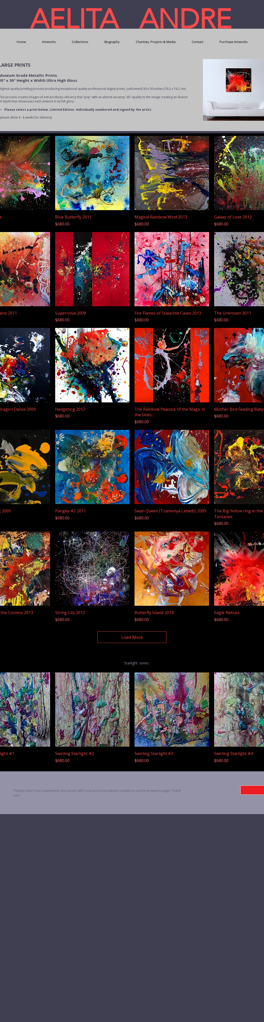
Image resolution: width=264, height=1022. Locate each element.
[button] (49, 42)
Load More (132, 637)
